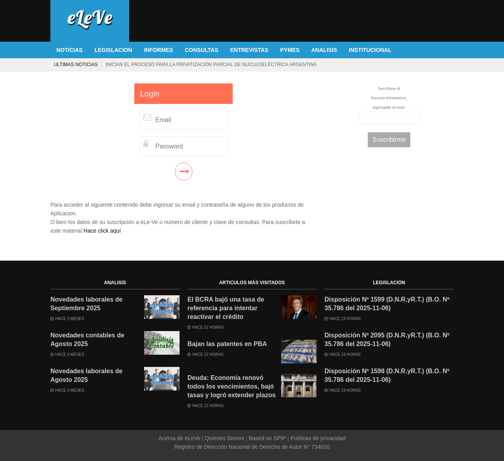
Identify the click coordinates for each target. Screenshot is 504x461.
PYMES (289, 50)
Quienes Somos (225, 438)
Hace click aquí (102, 231)
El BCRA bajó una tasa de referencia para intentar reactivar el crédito (225, 308)
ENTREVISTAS (249, 50)
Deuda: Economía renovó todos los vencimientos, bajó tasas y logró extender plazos (231, 386)
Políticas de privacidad (317, 438)
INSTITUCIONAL (370, 50)
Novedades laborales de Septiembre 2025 (86, 303)
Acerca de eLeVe (180, 438)
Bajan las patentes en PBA (227, 344)
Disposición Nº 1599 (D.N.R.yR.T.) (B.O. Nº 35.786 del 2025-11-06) (387, 303)
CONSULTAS (201, 50)
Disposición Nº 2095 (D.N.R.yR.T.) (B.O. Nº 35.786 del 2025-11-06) (387, 339)
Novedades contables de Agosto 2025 (87, 339)
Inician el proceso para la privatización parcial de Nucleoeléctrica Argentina (211, 64)
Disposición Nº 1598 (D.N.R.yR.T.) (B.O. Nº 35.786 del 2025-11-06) (387, 375)
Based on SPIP (267, 438)
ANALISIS (324, 50)
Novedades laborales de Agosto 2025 (86, 375)
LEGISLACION (113, 50)
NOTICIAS (69, 50)
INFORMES (158, 50)
